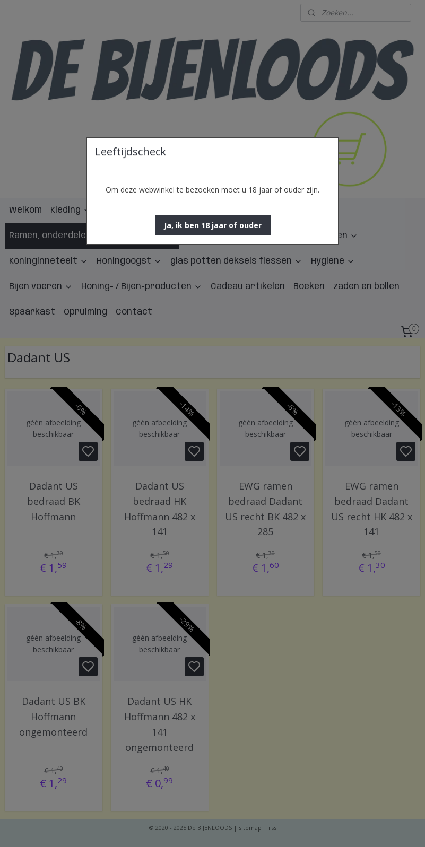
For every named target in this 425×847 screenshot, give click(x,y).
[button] (213, 225)
